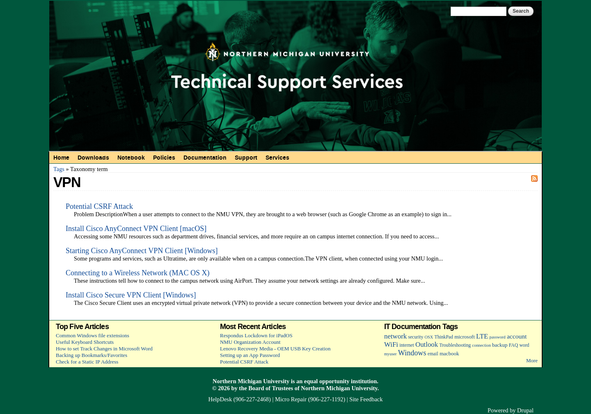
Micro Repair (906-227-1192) (310, 399)
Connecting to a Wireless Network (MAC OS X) (137, 273)
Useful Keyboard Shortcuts (85, 342)
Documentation (205, 157)
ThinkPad (444, 337)
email (433, 354)
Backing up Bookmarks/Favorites (91, 355)
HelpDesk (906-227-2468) (239, 399)
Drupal (525, 410)
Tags (58, 169)
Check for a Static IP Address (87, 362)
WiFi (391, 344)
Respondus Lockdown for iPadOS (256, 335)
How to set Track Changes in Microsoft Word (104, 348)
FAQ (513, 345)
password (498, 337)
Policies (164, 157)
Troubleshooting (455, 345)
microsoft (464, 337)
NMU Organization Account (250, 342)
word (524, 345)
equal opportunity (327, 381)
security (415, 337)
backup (499, 345)
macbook (449, 353)
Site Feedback (366, 399)
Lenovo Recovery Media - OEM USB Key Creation (275, 348)
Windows (412, 353)
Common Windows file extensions (92, 335)
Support (246, 157)
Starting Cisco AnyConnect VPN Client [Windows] (142, 251)
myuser (390, 354)
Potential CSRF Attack (99, 206)
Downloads (93, 157)
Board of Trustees (270, 388)
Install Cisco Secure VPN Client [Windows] (131, 295)
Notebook (131, 157)
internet (406, 345)
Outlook (426, 344)
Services (277, 157)
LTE (482, 336)
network (395, 336)
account (517, 336)
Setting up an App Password (250, 355)
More (532, 360)
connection (481, 345)
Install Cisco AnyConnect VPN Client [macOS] (136, 228)
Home (61, 157)
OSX (429, 337)
